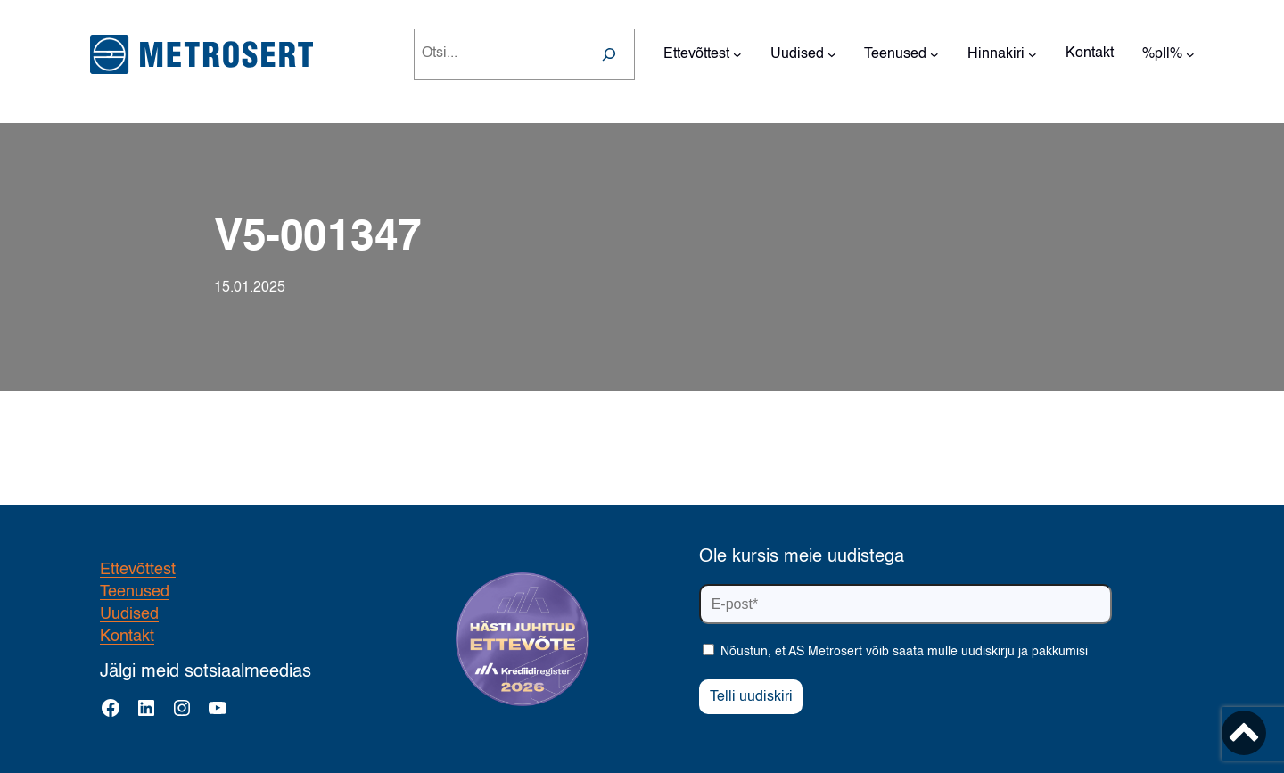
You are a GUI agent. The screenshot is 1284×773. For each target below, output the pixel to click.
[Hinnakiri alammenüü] (1032, 54)
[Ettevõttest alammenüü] (737, 54)
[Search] (609, 54)
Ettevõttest (138, 570)
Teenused (134, 592)
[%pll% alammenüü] (1190, 54)
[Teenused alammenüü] (934, 54)
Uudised (129, 614)
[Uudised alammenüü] (831, 54)
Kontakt (127, 637)
